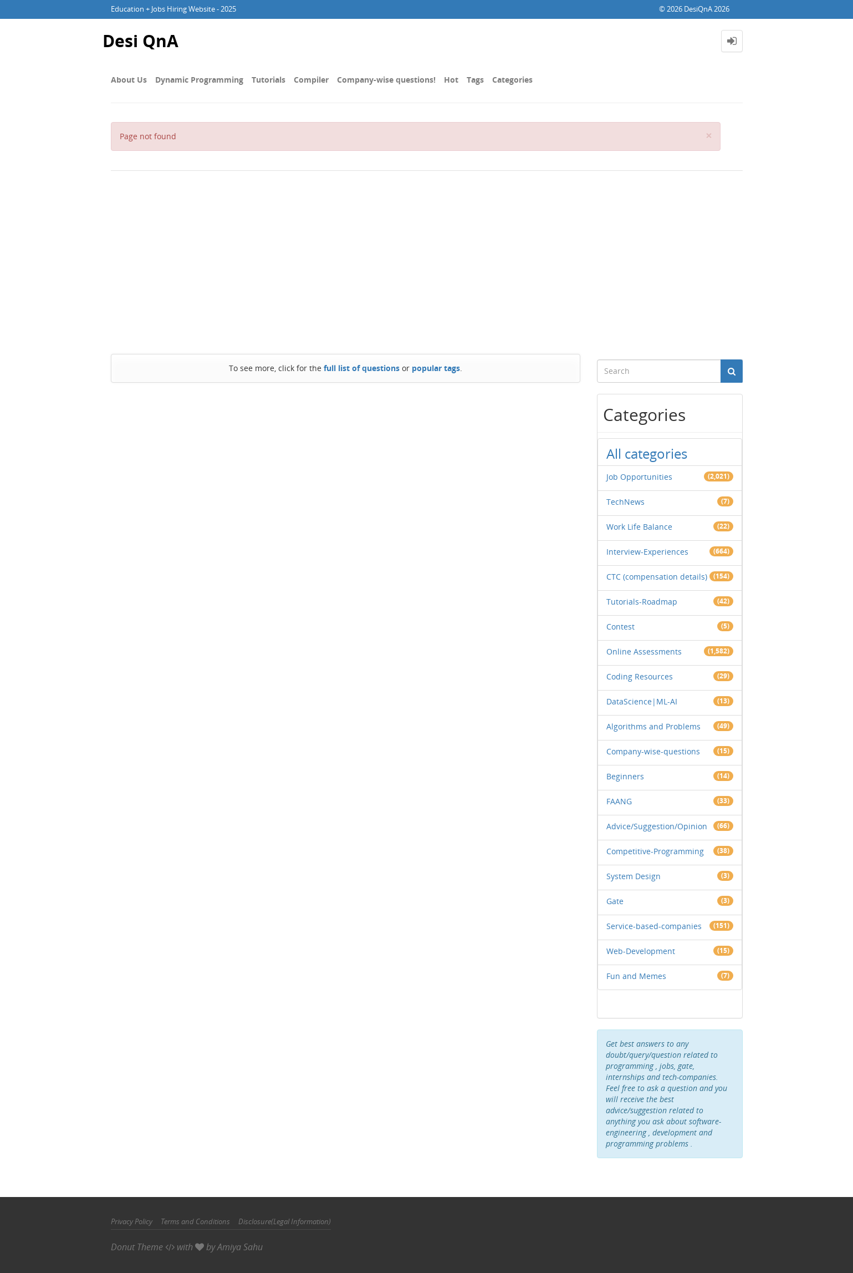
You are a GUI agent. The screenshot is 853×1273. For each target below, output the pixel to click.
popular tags (436, 368)
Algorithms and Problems (653, 726)
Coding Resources (639, 676)
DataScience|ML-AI (641, 701)
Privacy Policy (131, 1221)
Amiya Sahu (240, 1247)
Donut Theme (137, 1247)
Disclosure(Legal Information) (284, 1221)
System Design (633, 876)
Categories (512, 79)
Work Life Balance (639, 526)
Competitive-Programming (655, 851)
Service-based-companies (654, 926)
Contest (620, 626)
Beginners (625, 776)
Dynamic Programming (199, 79)
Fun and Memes (636, 976)
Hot (451, 79)
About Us (129, 79)
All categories (646, 453)
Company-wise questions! (386, 79)
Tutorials (268, 79)
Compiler (311, 79)
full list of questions (362, 368)
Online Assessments (644, 651)
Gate (615, 901)
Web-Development (640, 951)
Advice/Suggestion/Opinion (656, 826)
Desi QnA (140, 40)
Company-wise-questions (653, 751)
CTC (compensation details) (656, 576)
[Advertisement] (426, 259)
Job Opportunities (639, 476)
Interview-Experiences (647, 551)
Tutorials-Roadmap (641, 601)
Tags (475, 79)
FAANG (619, 801)
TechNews (625, 501)
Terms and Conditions (195, 1221)
